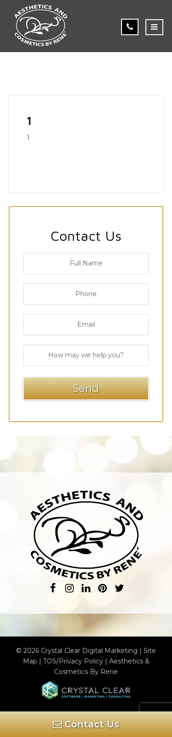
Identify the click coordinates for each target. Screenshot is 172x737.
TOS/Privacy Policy (73, 661)
